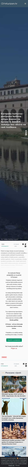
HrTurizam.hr (4, 246)
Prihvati (17, 465)
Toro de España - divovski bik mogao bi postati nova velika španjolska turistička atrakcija (14, 418)
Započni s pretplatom (14, 340)
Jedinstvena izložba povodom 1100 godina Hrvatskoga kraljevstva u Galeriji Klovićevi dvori (13, 442)
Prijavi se (14, 348)
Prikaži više (11, 465)
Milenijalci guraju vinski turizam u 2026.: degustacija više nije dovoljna (13, 395)
